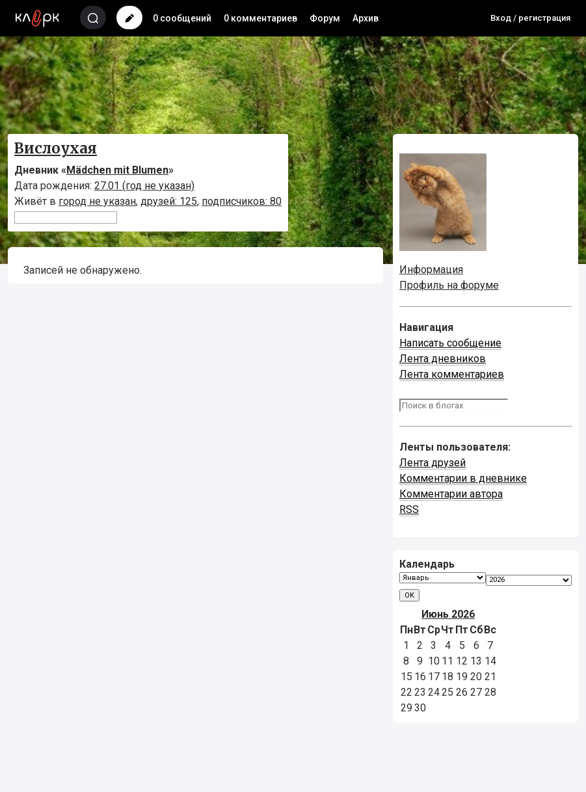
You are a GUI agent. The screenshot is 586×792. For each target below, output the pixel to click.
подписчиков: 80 (242, 201)
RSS (409, 509)
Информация (431, 269)
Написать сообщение (450, 343)
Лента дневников (442, 358)
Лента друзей (432, 462)
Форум (325, 18)
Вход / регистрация (530, 18)
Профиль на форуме (449, 285)
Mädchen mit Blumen (117, 170)
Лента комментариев (451, 374)
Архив (366, 18)
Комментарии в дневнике (463, 478)
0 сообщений (182, 18)
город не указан (97, 201)
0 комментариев (260, 18)
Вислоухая (55, 148)
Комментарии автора (451, 494)
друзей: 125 (168, 201)
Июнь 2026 (448, 614)
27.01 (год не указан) (144, 185)
